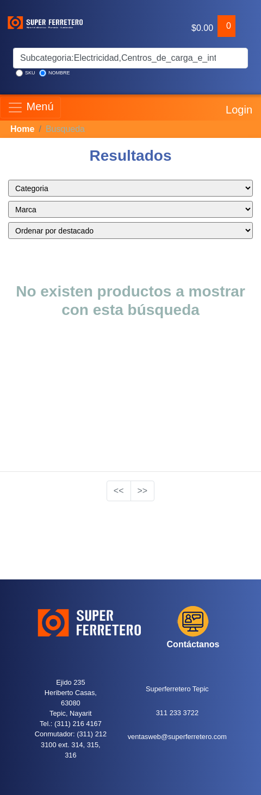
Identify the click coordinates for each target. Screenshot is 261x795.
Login (237, 107)
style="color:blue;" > (130, 188)
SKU (25, 73)
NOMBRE (54, 73)
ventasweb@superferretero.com (177, 737)
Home (22, 129)
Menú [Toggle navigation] (30, 107)
